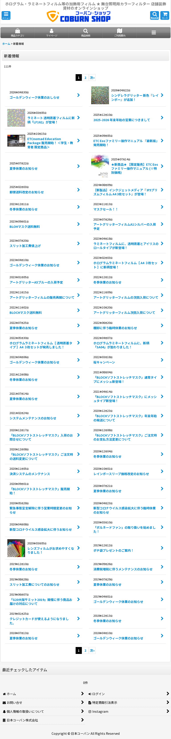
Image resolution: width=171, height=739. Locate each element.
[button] (6, 15)
